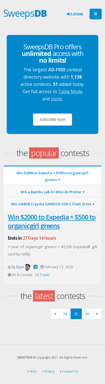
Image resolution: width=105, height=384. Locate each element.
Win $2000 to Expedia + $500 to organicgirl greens (53, 176)
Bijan (20, 267)
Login (75, 14)
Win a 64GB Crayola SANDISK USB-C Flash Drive (52, 203)
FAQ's (33, 371)
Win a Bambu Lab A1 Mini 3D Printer (52, 191)
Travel (45, 274)
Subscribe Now (52, 119)
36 (87, 313)
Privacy (49, 371)
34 (65, 313)
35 (76, 313)
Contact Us (69, 371)
